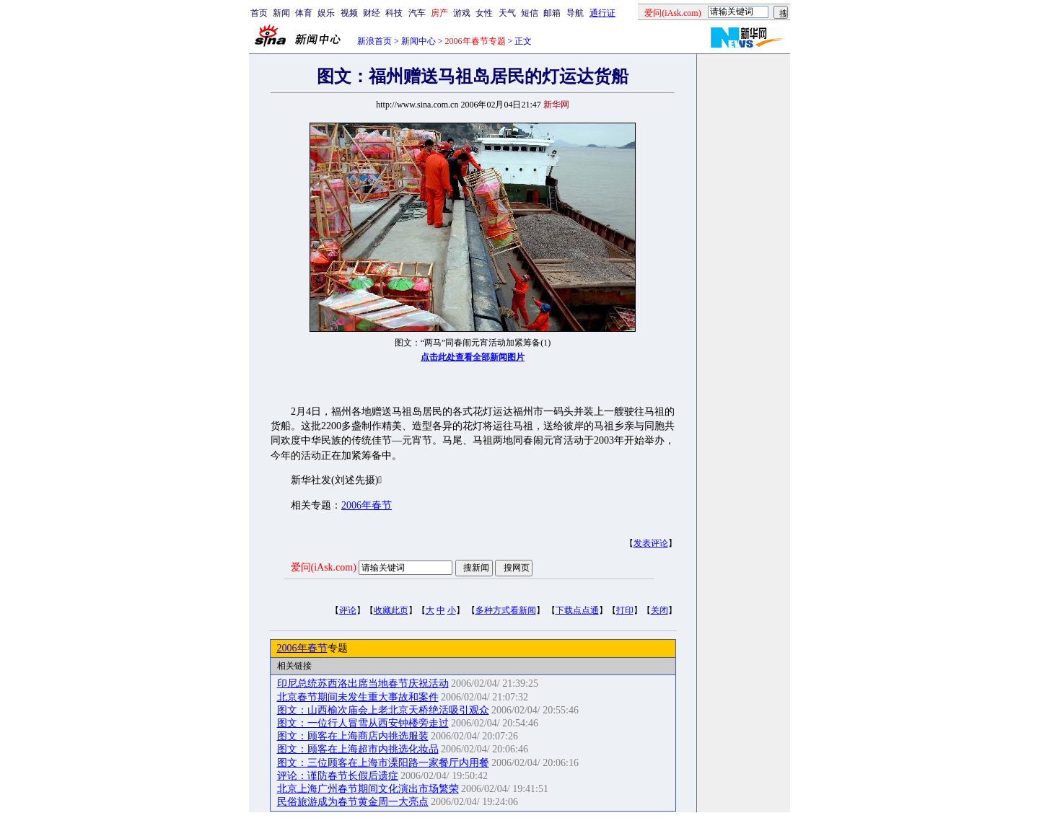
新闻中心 (418, 41)
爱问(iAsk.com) (323, 567)
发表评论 (651, 543)
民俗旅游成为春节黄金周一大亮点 (353, 801)
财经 (371, 13)
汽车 (417, 13)
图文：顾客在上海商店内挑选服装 (353, 736)
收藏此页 (391, 610)
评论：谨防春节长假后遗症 (337, 775)
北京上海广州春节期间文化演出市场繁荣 (368, 788)
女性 (484, 13)
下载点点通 (577, 610)
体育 (303, 13)
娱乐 (326, 13)
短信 (529, 13)
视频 (349, 13)
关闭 (659, 610)
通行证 (602, 13)
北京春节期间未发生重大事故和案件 (358, 697)
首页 (259, 13)
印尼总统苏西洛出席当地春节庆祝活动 (363, 683)
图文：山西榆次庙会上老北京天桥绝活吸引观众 (383, 710)
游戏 (461, 13)
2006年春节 (366, 505)
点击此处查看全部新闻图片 (473, 357)
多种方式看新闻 (505, 610)
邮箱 (552, 13)
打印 (625, 610)
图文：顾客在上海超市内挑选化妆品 (358, 749)
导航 (575, 13)
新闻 (281, 13)
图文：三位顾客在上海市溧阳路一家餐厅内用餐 (383, 762)
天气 (507, 13)
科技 (394, 13)
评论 (347, 610)
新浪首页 (374, 41)
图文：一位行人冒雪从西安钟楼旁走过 (363, 723)
